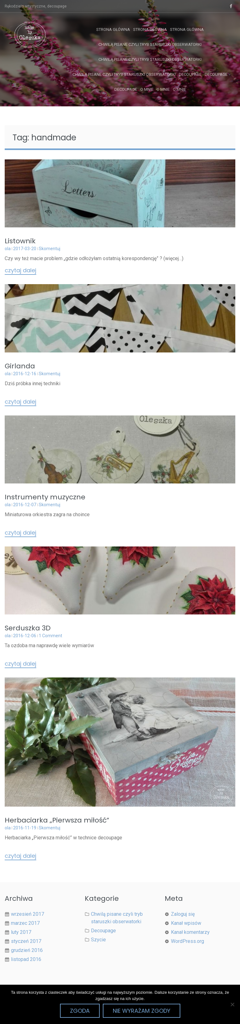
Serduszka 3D (28, 628)
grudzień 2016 (27, 950)
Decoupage (190, 74)
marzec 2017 (25, 923)
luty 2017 (21, 932)
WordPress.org (187, 941)
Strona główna (113, 29)
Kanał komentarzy (190, 932)
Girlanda (20, 366)
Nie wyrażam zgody (141, 1011)
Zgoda (80, 1011)
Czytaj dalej (20, 270)
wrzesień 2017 (27, 914)
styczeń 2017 (26, 941)
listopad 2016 (26, 959)
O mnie (146, 89)
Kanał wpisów (186, 923)
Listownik (20, 241)
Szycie (98, 940)
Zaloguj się (183, 914)
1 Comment (50, 635)
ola (8, 248)
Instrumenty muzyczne (45, 497)
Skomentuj (49, 248)
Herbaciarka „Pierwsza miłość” (57, 820)
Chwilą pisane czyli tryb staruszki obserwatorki (150, 44)
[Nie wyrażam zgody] (232, 1004)
